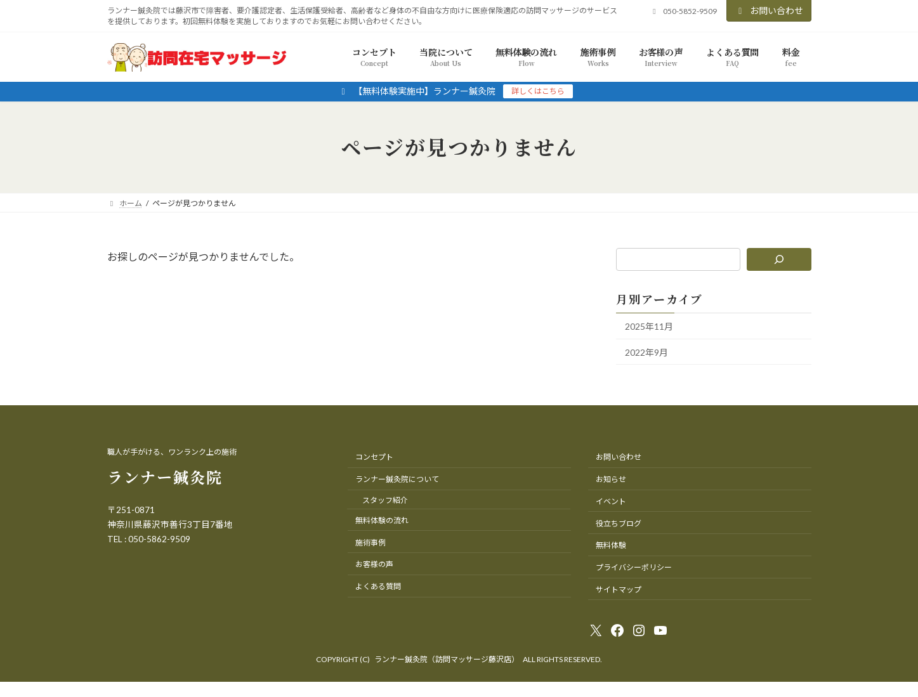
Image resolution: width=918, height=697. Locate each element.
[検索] (779, 259)
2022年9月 (646, 351)
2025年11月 (649, 326)
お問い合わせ (769, 10)
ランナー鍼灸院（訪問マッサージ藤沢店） (446, 659)
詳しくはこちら (538, 91)
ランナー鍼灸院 (165, 477)
